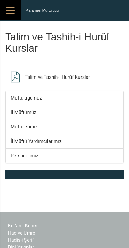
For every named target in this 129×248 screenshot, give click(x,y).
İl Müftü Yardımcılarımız (36, 141)
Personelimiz (25, 155)
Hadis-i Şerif (21, 240)
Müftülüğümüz (26, 98)
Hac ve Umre (21, 233)
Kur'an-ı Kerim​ (22, 225)
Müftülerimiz (24, 127)
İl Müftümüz (23, 112)
